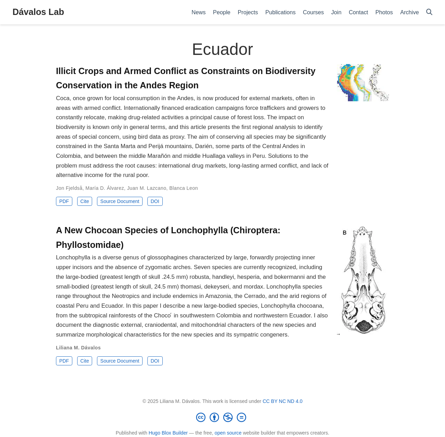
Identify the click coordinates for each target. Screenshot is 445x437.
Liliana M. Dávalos (78, 347)
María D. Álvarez (105, 188)
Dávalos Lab (38, 12)
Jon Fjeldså (69, 188)
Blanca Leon (183, 188)
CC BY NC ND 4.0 (282, 401)
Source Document (119, 201)
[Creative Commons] (222, 417)
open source (228, 433)
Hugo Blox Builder (168, 433)
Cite (84, 201)
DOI (155, 201)
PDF (64, 201)
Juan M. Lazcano (146, 188)
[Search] (429, 12)
